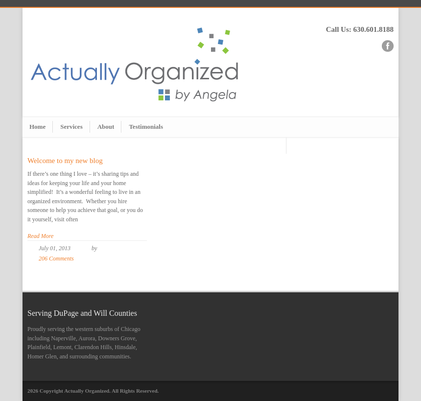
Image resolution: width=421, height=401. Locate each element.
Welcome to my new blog (65, 161)
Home (37, 126)
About (106, 126)
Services (71, 126)
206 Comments (56, 258)
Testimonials (146, 126)
